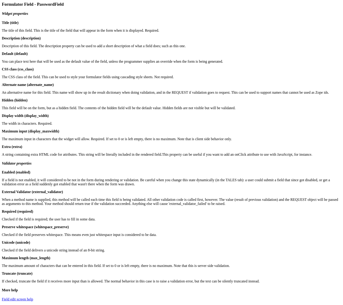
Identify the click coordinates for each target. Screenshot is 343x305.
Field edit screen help (17, 299)
